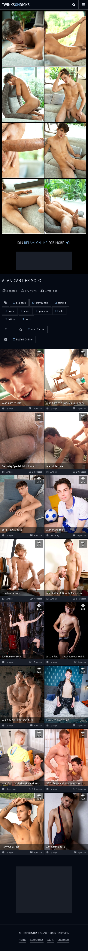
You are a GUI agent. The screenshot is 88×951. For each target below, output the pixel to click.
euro (26, 311)
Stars (50, 939)
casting (62, 302)
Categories (37, 939)
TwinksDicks (16, 4)
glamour (44, 311)
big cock (21, 302)
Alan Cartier (38, 329)
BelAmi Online (24, 339)
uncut (28, 319)
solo (61, 311)
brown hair (41, 302)
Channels (63, 939)
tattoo (11, 319)
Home (22, 939)
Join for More (40, 243)
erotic (11, 311)
